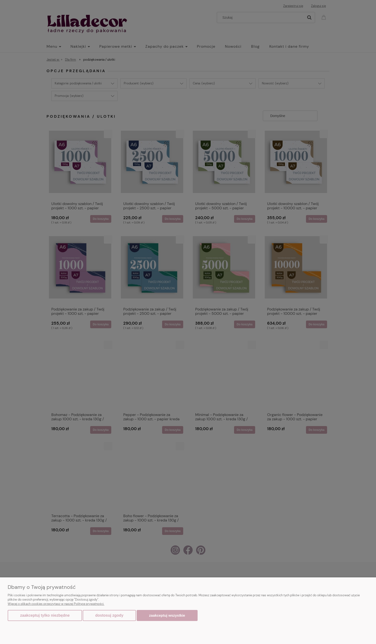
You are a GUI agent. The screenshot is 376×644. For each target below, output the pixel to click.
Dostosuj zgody (109, 615)
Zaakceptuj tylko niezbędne (45, 615)
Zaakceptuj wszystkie (167, 615)
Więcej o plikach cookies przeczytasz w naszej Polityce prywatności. (56, 604)
